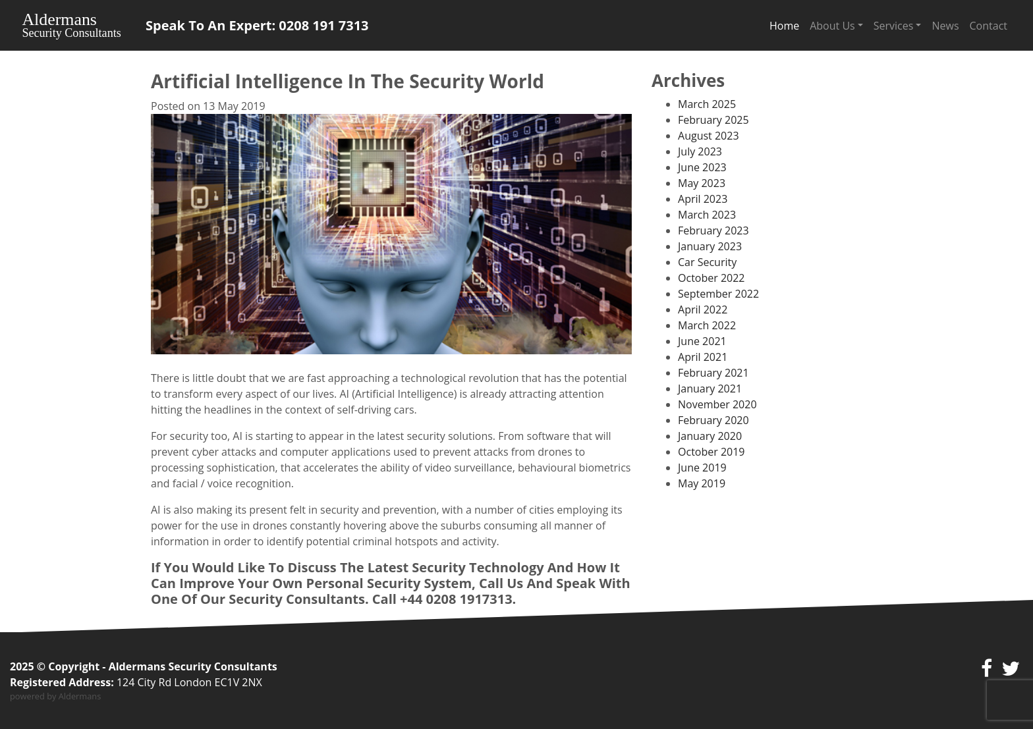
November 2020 (717, 404)
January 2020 (710, 436)
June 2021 (702, 341)
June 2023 (702, 167)
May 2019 (701, 483)
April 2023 (702, 199)
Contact (988, 25)
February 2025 (713, 120)
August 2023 (708, 135)
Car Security (707, 262)
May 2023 (701, 183)
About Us (832, 25)
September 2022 (718, 293)
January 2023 (710, 246)
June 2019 (702, 467)
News (945, 25)
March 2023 (707, 214)
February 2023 (713, 230)
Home (784, 25)
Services (894, 25)
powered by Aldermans (55, 696)
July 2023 (700, 151)
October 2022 (711, 278)
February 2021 (713, 372)
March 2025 (707, 104)
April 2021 (702, 357)
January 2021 (710, 388)
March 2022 (707, 325)
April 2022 (702, 309)
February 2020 (713, 420)
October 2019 (711, 452)
